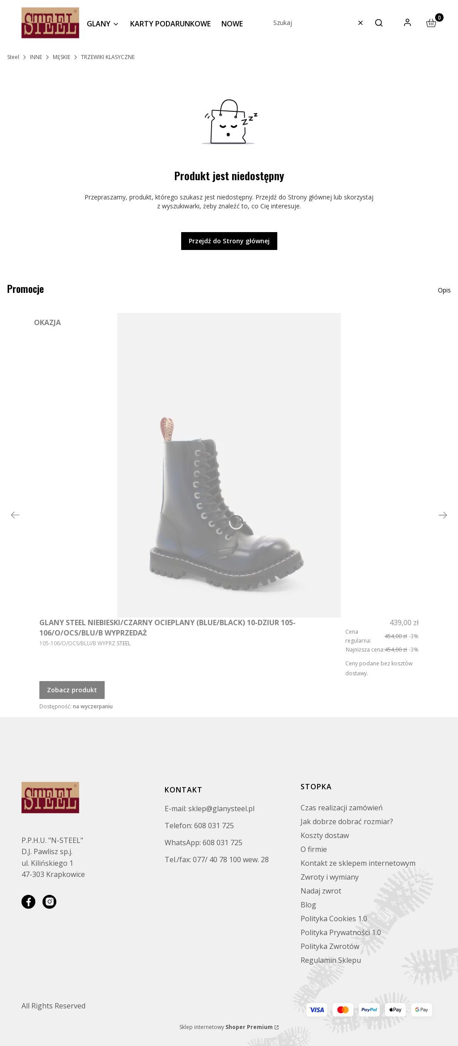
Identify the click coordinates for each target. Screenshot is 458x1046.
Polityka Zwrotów (330, 946)
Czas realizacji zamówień (342, 807)
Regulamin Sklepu (331, 960)
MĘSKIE (61, 57)
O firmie (314, 849)
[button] (379, 22)
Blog (308, 904)
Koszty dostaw (325, 835)
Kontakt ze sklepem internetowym (358, 863)
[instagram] (49, 902)
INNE (36, 57)
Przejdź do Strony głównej (229, 241)
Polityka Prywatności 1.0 (341, 932)
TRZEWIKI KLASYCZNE (108, 57)
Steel (13, 57)
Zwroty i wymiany (330, 876)
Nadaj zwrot (321, 890)
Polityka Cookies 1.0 (334, 918)
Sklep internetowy (226, 1027)
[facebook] (28, 902)
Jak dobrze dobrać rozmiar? (347, 821)
